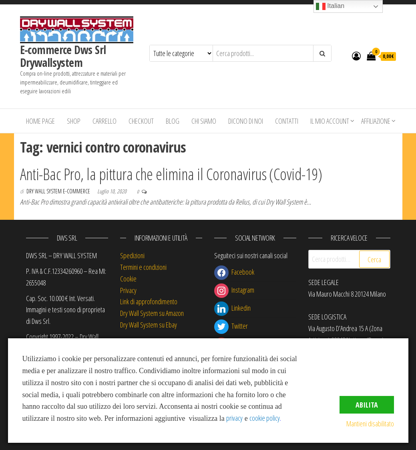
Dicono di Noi (245, 121)
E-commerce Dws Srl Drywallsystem (63, 56)
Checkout (141, 121)
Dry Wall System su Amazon (152, 313)
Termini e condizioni (143, 267)
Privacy (128, 290)
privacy (234, 418)
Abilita (367, 405)
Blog (172, 121)
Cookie (128, 278)
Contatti (286, 121)
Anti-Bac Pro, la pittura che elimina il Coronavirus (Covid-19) (171, 174)
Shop (73, 121)
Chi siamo (203, 121)
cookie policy (264, 418)
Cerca (374, 259)
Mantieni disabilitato (370, 423)
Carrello (104, 121)
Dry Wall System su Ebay (148, 324)
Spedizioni (132, 255)
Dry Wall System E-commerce (58, 191)
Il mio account (329, 121)
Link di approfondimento (148, 301)
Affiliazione (375, 121)
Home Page (40, 121)
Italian (330, 6)
